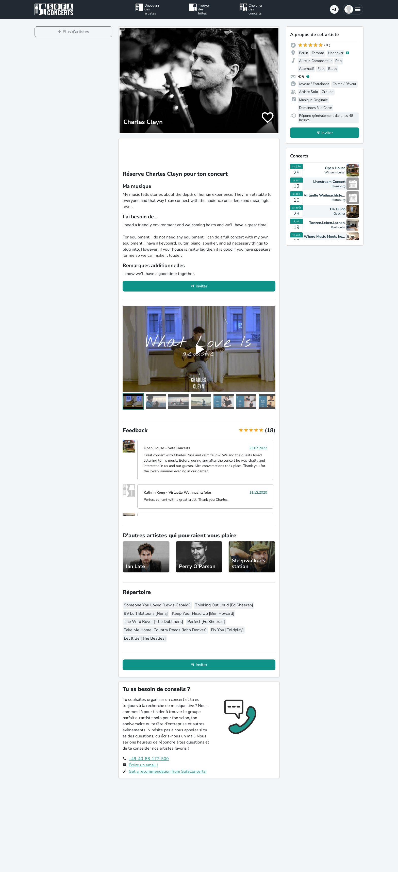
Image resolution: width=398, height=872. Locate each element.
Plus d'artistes (76, 32)
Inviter (201, 286)
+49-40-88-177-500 (149, 759)
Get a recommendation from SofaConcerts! (168, 771)
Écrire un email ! (143, 765)
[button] (353, 9)
